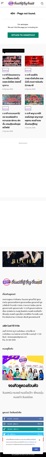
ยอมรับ (36, 449)
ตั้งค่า (34, 445)
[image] (23, 368)
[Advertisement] (23, 167)
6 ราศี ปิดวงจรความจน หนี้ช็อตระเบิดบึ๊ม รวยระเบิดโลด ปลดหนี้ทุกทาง (11, 80)
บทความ (5, 70)
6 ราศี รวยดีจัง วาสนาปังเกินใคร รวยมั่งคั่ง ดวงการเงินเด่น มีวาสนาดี (34, 80)
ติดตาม (40, 424)
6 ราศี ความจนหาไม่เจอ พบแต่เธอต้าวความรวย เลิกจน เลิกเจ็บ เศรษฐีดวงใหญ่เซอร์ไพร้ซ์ (11, 120)
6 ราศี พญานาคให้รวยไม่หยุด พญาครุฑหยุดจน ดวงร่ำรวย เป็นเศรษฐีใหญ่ (34, 119)
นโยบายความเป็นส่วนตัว (29, 442)
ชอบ (40, 419)
